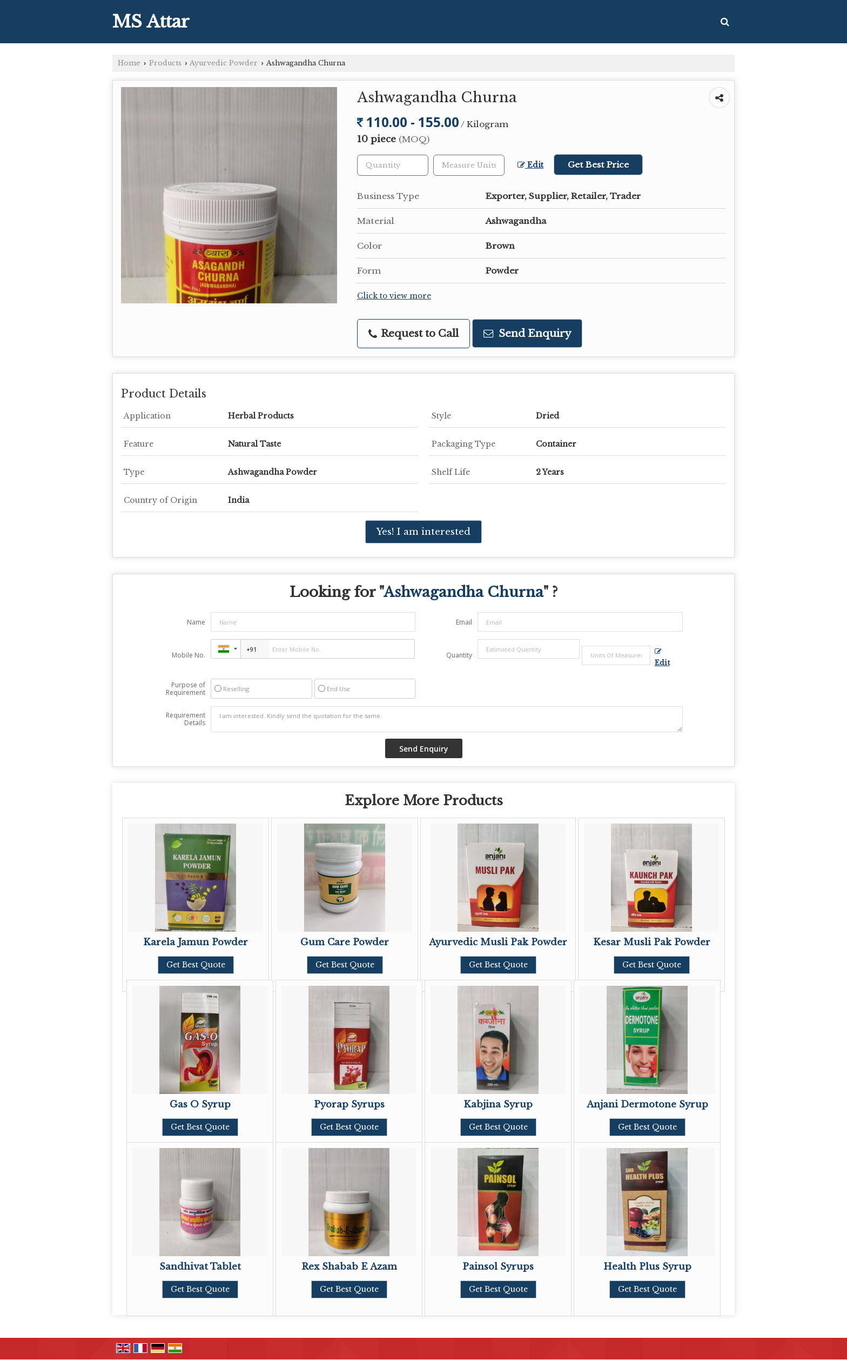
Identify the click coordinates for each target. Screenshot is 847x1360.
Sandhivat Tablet (200, 1266)
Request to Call (413, 333)
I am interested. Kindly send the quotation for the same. (447, 719)
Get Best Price (598, 165)
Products (165, 63)
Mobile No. (188, 655)
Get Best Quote (195, 965)
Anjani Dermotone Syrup (647, 1104)
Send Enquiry (527, 333)
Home (129, 63)
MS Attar (151, 21)
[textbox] (469, 165)
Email (464, 622)
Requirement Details (185, 719)
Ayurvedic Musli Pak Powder (498, 942)
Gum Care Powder (344, 942)
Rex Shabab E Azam (349, 1266)
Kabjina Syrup (498, 1104)
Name (196, 622)
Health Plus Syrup (647, 1266)
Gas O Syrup (200, 1104)
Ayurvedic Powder (224, 63)
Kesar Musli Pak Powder (651, 942)
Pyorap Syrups (349, 1104)
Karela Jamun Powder (195, 942)
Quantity (459, 655)
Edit (530, 165)
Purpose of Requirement (185, 688)
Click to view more (394, 296)
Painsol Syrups (498, 1266)
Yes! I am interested (423, 532)
